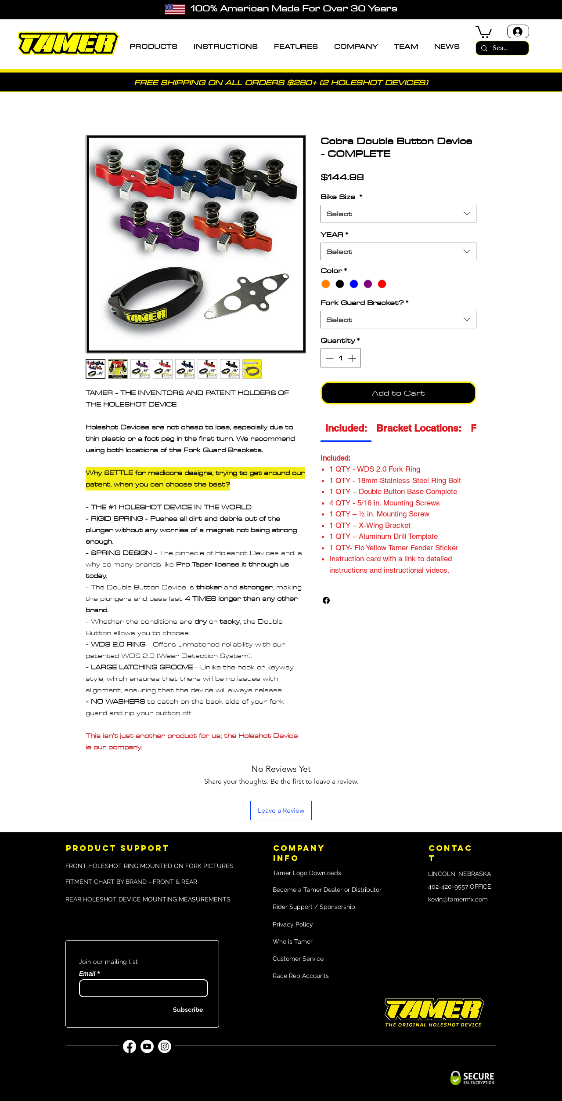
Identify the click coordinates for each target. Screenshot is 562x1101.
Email (87, 973)
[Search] (501, 48)
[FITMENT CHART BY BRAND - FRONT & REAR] (142, 882)
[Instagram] (164, 1046)
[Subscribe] (181, 1010)
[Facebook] (129, 1046)
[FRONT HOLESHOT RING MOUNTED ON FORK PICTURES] (149, 866)
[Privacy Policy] (315, 925)
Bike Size (341, 196)
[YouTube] (147, 1046)
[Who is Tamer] (321, 942)
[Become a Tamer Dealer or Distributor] (328, 890)
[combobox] (398, 213)
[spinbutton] (340, 358)
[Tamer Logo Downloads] (312, 873)
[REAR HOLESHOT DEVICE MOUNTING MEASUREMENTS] (148, 899)
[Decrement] (328, 358)
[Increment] (353, 358)
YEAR (334, 234)
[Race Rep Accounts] (328, 976)
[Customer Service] (315, 959)
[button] (153, 46)
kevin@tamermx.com (458, 899)
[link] (346, 428)
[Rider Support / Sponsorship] (326, 907)
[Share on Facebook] (326, 600)
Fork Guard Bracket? (364, 302)
